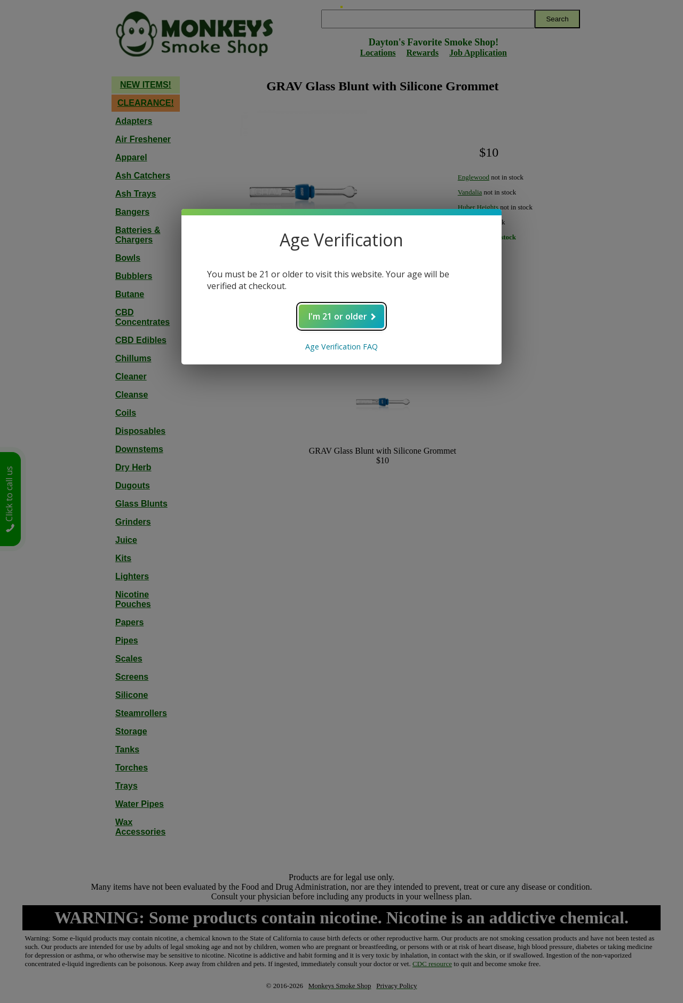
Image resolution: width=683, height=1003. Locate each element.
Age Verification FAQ (341, 346)
